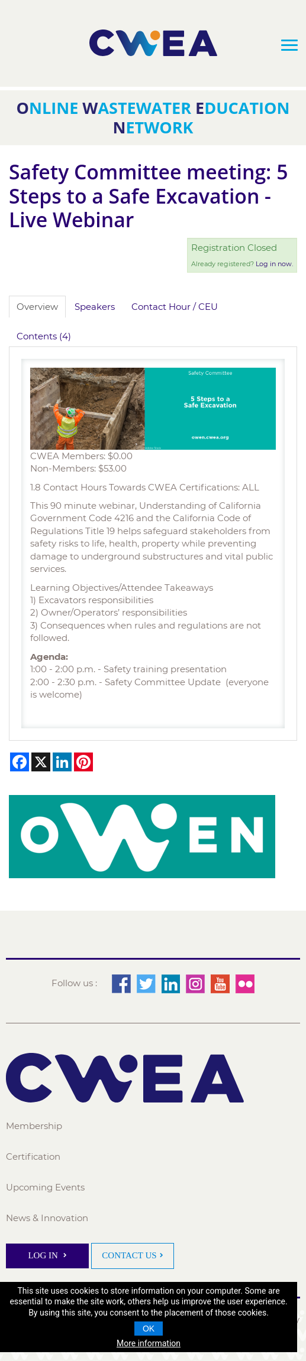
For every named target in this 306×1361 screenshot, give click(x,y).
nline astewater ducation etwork (153, 117)
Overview (37, 306)
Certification (33, 1156)
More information (149, 1343)
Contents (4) (44, 336)
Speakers (95, 306)
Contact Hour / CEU (174, 306)
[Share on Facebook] (19, 762)
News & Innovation (47, 1217)
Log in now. (274, 264)
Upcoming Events (45, 1187)
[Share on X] (40, 762)
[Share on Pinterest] (83, 762)
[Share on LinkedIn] (62, 762)
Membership (34, 1125)
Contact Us (129, 1255)
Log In (44, 1255)
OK (148, 1328)
